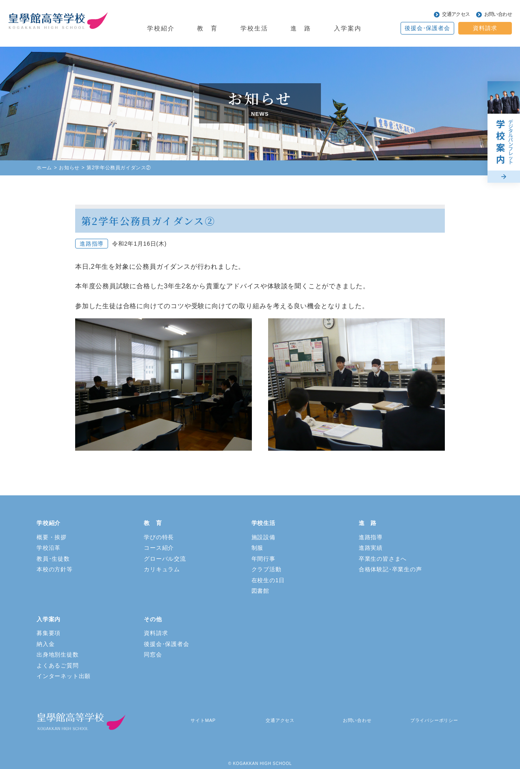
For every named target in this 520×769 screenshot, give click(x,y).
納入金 (45, 644)
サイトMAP (203, 720)
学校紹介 (49, 523)
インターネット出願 (64, 676)
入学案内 (49, 619)
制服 (257, 547)
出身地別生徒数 (58, 654)
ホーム (44, 168)
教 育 (153, 523)
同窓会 (153, 654)
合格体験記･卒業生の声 (390, 569)
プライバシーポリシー (434, 720)
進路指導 (371, 537)
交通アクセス (456, 14)
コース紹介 (159, 547)
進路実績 (371, 547)
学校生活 (263, 523)
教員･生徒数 (53, 558)
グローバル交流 (165, 558)
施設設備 (263, 537)
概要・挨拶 (52, 537)
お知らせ (69, 168)
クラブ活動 (266, 569)
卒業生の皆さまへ (383, 558)
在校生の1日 (268, 580)
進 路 (368, 523)
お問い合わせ (498, 14)
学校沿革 (49, 547)
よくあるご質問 (58, 665)
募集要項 (49, 633)
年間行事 (263, 558)
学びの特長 (159, 537)
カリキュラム (162, 569)
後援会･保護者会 (427, 28)
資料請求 (485, 28)
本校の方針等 (55, 569)
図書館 (260, 591)
